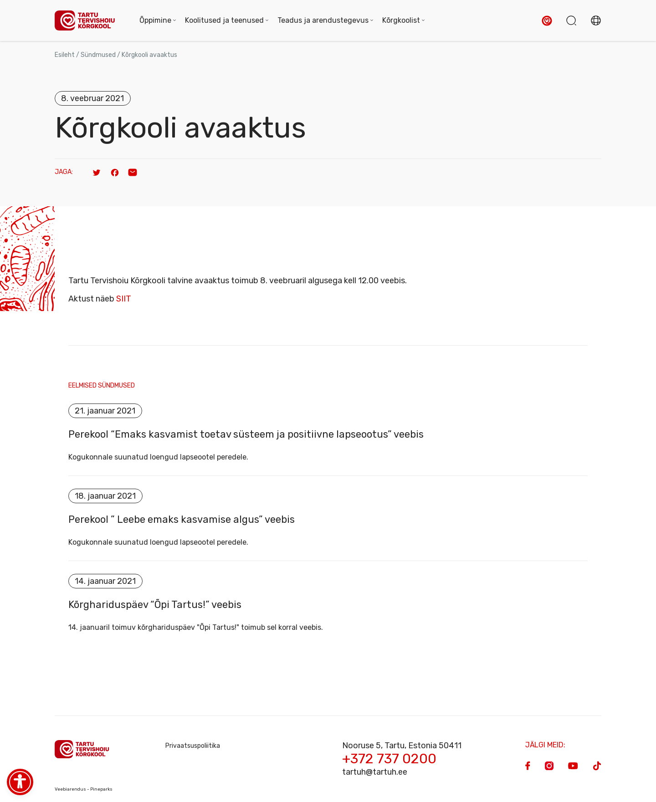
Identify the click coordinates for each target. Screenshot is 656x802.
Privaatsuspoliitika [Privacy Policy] (192, 746)
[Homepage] (88, 20)
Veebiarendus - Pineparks (84, 789)
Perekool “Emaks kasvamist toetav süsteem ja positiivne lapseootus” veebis (246, 434)
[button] (547, 20)
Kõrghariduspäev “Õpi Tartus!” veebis (154, 605)
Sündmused (98, 55)
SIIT (123, 299)
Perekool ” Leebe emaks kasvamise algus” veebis (181, 520)
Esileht (65, 55)
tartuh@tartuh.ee (374, 772)
